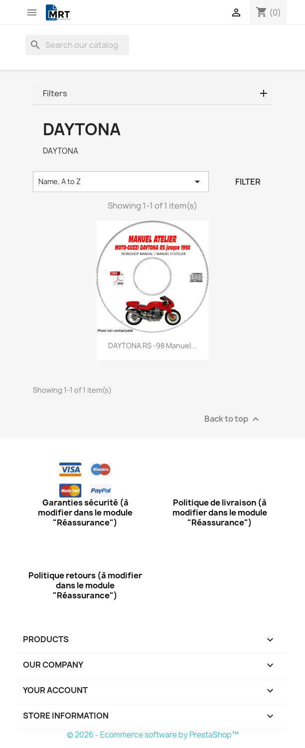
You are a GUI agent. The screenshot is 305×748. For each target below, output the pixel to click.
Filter (248, 181)
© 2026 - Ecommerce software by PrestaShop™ (153, 735)
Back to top (233, 419)
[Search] (77, 45)
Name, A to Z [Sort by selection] (120, 182)
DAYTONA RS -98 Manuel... (152, 345)
